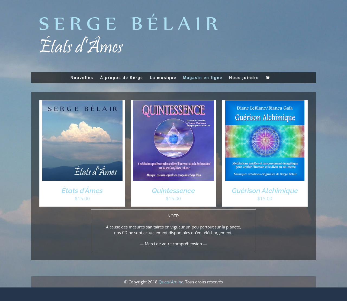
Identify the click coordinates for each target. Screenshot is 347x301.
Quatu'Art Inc (171, 281)
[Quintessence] (173, 103)
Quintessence (173, 191)
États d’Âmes (82, 191)
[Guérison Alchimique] (264, 103)
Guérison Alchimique (265, 191)
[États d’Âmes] (82, 103)
